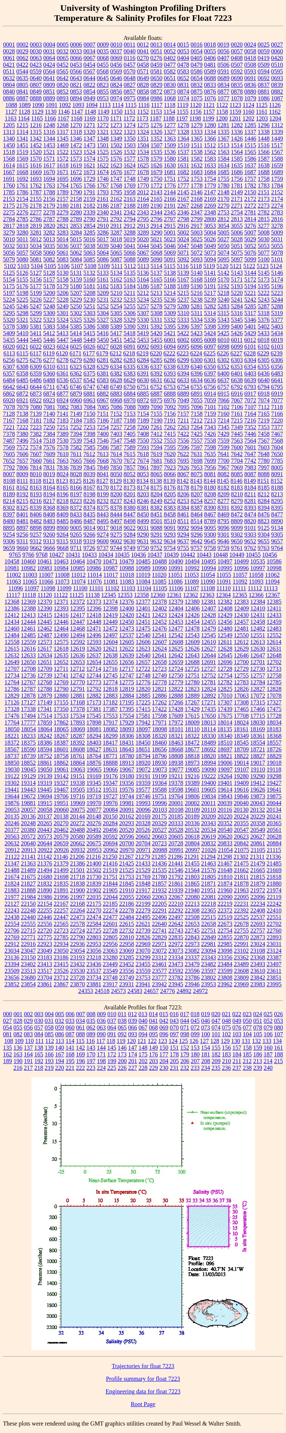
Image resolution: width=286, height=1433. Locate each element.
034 (80, 1021)
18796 (159, 756)
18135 (224, 729)
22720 (44, 930)
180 (195, 1054)
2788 (63, 219)
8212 (264, 494)
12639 (126, 655)
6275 (22, 360)
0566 (76, 71)
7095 (184, 407)
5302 (76, 313)
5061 (63, 252)
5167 (183, 279)
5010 (9, 239)
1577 (130, 158)
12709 (44, 669)
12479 (208, 628)
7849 (103, 467)
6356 (277, 367)
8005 (277, 467)
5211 (129, 293)
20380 (28, 830)
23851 (274, 977)
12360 (157, 595)
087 (70, 1034)
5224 (9, 299)
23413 (44, 964)
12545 (208, 635)
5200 (49, 293)
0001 (9, 44)
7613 (103, 454)
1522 (63, 152)
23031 (274, 944)
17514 (44, 716)
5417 (116, 333)
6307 (9, 367)
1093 (78, 105)
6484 (9, 380)
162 (7, 1054)
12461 (28, 628)
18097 (143, 729)
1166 (50, 118)
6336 (143, 367)
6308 (22, 367)
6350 (210, 367)
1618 (63, 165)
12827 (257, 689)
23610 (257, 971)
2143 (156, 192)
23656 (11, 977)
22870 (241, 937)
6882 (103, 393)
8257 (210, 501)
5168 (197, 279)
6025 (76, 346)
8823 (264, 521)
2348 (210, 212)
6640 (264, 380)
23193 (77, 957)
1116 (144, 105)
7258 (130, 427)
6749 (116, 387)
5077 (264, 252)
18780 (126, 756)
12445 (44, 622)
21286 (175, 857)
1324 (143, 132)
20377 (11, 830)
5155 (22, 279)
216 (17, 1068)
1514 (237, 145)
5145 (264, 273)
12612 (241, 642)
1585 (237, 158)
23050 (61, 951)
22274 (110, 910)
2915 (170, 226)
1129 (37, 112)
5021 (156, 239)
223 (90, 1068)
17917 (110, 722)
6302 (223, 360)
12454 (192, 622)
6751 (143, 387)
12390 (44, 608)
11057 (240, 575)
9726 (89, 548)
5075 (237, 252)
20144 (77, 816)
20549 (257, 830)
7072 (250, 400)
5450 (103, 340)
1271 (89, 125)
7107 (251, 407)
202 (143, 1061)
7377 (277, 427)
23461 (159, 964)
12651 (44, 662)
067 (143, 1027)
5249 (63, 306)
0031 (49, 51)
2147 (210, 192)
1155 (182, 112)
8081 (210, 474)
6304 (250, 360)
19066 (110, 769)
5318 (264, 313)
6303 (237, 360)
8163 (36, 487)
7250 (49, 427)
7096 (197, 407)
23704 (44, 977)
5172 (250, 279)
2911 (116, 226)
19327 (61, 783)
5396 (183, 326)
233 (195, 1068)
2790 (89, 219)
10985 (77, 568)
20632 (11, 843)
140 (59, 1047)
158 (247, 1047)
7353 (264, 427)
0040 (130, 51)
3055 (237, 226)
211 (236, 1061)
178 (174, 1054)
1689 (277, 172)
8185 (264, 487)
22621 (143, 924)
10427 (56, 554)
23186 (61, 957)
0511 (9, 71)
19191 (143, 776)
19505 (77, 789)
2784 (9, 219)
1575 (103, 158)
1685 (223, 172)
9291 (156, 534)
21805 (208, 877)
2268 (197, 205)
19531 (110, 789)
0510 (277, 65)
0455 (103, 65)
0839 (277, 85)
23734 (93, 977)
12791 (77, 689)
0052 (170, 51)
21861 (175, 883)
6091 (130, 346)
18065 (61, 729)
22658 (208, 924)
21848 (143, 883)
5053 (264, 246)
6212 (116, 353)
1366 (210, 138)
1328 (183, 132)
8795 (223, 521)
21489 (28, 870)
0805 (22, 85)
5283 (223, 306)
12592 (77, 642)
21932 (159, 890)
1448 (264, 138)
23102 (241, 951)
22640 (159, 924)
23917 (110, 984)
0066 (76, 58)
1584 (223, 158)
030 (38, 1021)
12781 (208, 682)
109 (19, 1041)
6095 (183, 346)
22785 (61, 937)
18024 (241, 722)
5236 (170, 299)
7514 (36, 440)
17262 (159, 702)
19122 (11, 776)
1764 (63, 185)
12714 (93, 669)
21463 (208, 863)
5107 (77, 266)
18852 (28, 763)
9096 (223, 528)
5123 (262, 266)
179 (184, 1054)
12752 (208, 675)
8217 (49, 501)
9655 (264, 541)
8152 (277, 481)
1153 (156, 112)
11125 (76, 595)
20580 (77, 836)
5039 (103, 246)
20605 (175, 836)
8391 (223, 508)
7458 (264, 434)
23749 (126, 977)
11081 (110, 581)
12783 (241, 682)
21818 (274, 877)
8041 (103, 474)
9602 (116, 541)
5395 (170, 326)
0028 (9, 51)
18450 (143, 742)
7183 (63, 420)
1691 (9, 179)
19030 (12, 769)
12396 (93, 608)
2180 (63, 205)
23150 (28, 957)
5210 (116, 293)
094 (143, 1034)
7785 (277, 461)
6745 (63, 387)
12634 (44, 655)
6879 (76, 393)
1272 (103, 125)
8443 (103, 514)
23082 (192, 951)
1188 (169, 118)
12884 (126, 695)
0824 (116, 85)
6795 (277, 387)
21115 (274, 850)
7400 (103, 434)
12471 (93, 628)
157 (236, 1047)
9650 (237, 541)
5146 (277, 273)
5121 (236, 266)
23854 (28, 984)
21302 (240, 857)
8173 (130, 487)
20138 (61, 816)
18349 (241, 736)
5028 (237, 239)
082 (17, 1034)
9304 (264, 534)
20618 (192, 836)
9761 (237, 548)
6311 (62, 367)
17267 (192, 702)
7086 (117, 407)
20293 (126, 823)
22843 (192, 937)
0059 (264, 51)
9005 (76, 528)
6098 (223, 346)
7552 (156, 440)
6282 (116, 360)
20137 (44, 816)
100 (205, 1034)
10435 (122, 554)
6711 (49, 387)
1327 (170, 132)
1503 (130, 145)
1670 (49, 172)
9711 (76, 548)
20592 (110, 836)
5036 (63, 246)
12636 (77, 655)
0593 (250, 71)
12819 (126, 689)
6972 (143, 400)
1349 (116, 138)
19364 (159, 783)
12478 (192, 628)
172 (111, 1054)
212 (247, 1061)
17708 (241, 716)
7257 (116, 427)
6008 (210, 340)
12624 (159, 648)
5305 (116, 313)
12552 (274, 635)
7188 (130, 420)
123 (162, 1041)
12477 (175, 628)
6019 (277, 340)
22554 (11, 924)
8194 (49, 494)
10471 (110, 561)
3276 (250, 226)
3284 (76, 232)
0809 (49, 85)
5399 (223, 326)
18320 (159, 736)
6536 (63, 380)
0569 (116, 71)
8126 (89, 481)
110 (29, 1041)
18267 (61, 736)
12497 (110, 635)
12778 (159, 682)
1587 (264, 158)
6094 (170, 346)
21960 (224, 890)
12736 (28, 675)
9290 (143, 534)
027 (7, 1021)
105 (257, 1034)
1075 (197, 98)
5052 (250, 246)
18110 (192, 729)
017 (184, 1014)
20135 (11, 816)
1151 (130, 112)
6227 (236, 353)
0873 (170, 91)
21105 (258, 850)
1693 (36, 179)
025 (268, 1014)
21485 (274, 863)
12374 (110, 601)
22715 (28, 930)
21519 (110, 870)
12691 (208, 662)
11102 (112, 588)
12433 (274, 615)
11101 (96, 588)
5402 (264, 326)
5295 (9, 313)
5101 (277, 259)
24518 (102, 991)
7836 (63, 467)
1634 (223, 165)
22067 (175, 897)
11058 (256, 575)
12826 (241, 689)
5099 (250, 259)
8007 (9, 474)
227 (132, 1068)
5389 (116, 326)
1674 (103, 172)
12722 (143, 669)
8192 (22, 494)
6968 (116, 400)
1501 (103, 145)
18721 (257, 749)
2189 (143, 205)
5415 (89, 333)
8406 (36, 514)
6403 (250, 373)
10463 (61, 561)
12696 (224, 662)
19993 (143, 803)
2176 (22, 205)
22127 (11, 904)
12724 (175, 669)
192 (38, 1061)
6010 (223, 340)
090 (101, 1034)
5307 (143, 313)
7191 (170, 420)
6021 (22, 346)
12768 (44, 682)
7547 (116, 440)
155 (216, 1047)
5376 (264, 320)
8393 (250, 508)
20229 (257, 816)
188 (278, 1054)
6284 (143, 360)
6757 (223, 387)
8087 (250, 474)
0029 (22, 51)
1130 (50, 112)
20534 (208, 830)
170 (90, 1054)
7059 (210, 400)
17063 (241, 695)
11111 (239, 588)
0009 (103, 44)
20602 (143, 836)
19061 (61, 769)
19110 (258, 769)
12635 (61, 655)
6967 (103, 400)
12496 (93, 635)
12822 (175, 689)
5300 (49, 313)
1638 (264, 165)
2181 (76, 205)
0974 (116, 98)
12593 (93, 642)
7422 (183, 434)
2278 (49, 212)
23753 (143, 977)
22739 (143, 930)
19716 (77, 796)
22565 (61, 924)
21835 (61, 883)
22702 (274, 924)
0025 (264, 44)
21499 (61, 870)
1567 (277, 152)
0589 (210, 71)
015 (163, 1014)
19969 (77, 803)
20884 (274, 843)
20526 (143, 830)
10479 (126, 561)
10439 (171, 554)
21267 (126, 857)
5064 (103, 252)
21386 (77, 863)
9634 (170, 541)
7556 (183, 440)
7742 (250, 461)
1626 (156, 165)
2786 (36, 219)
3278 (277, 226)
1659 (277, 165)
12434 (11, 622)
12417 (77, 615)
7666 (89, 461)
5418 (130, 333)
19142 (61, 776)
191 (28, 1061)
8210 (237, 494)
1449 (277, 138)
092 (122, 1034)
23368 (257, 957)
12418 (93, 615)
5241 (237, 299)
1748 (130, 179)
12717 (126, 669)
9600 (103, 541)
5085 (89, 259)
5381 (36, 326)
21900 (77, 890)
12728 (224, 669)
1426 (237, 138)
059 (59, 1027)
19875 (274, 796)
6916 (237, 393)
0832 (197, 85)
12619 (77, 648)
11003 (29, 575)
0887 (22, 98)
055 (17, 1027)
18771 (110, 756)
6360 (49, 373)
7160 (223, 414)
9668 (63, 548)
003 (38, 1014)
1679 (156, 172)
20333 (175, 823)
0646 (116, 78)
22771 (28, 937)
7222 (22, 427)
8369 (63, 508)
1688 (264, 172)
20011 (208, 803)
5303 (89, 313)
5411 (35, 333)
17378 (77, 709)
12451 (143, 622)
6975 (156, 400)
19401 (224, 783)
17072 (257, 695)
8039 (89, 474)
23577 (159, 971)
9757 (197, 548)
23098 (224, 951)
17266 (175, 702)
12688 (192, 662)
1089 (25, 105)
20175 (159, 816)
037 (111, 1021)
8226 (89, 501)
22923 (44, 944)
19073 (159, 769)
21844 (110, 883)
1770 (143, 185)
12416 (61, 615)
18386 (44, 742)
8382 (156, 508)
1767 (103, 185)
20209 (208, 816)
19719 (93, 796)
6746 (76, 387)
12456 (224, 622)
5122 (249, 266)
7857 (130, 467)
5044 (143, 246)
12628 (224, 648)
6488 (49, 380)
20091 (127, 810)
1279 (197, 125)
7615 (130, 454)
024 (257, 1014)
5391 (143, 326)
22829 (159, 937)
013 (143, 1014)
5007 (250, 232)
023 (247, 1014)
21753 (126, 877)
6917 (250, 393)
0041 (143, 51)
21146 (61, 857)
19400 (208, 783)
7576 (49, 447)
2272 (250, 205)
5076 (250, 252)
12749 (159, 675)
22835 (175, 937)
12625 (175, 648)
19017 (257, 763)
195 (70, 1061)
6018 (264, 340)
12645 (224, 655)
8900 (63, 528)
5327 (103, 320)
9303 (250, 534)
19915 (44, 803)
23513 (28, 971)
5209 (103, 293)
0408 (237, 58)
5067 (143, 252)
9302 (237, 534)
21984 (28, 897)
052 (268, 1021)
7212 (197, 420)
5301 (63, 313)
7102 (224, 407)
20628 (274, 836)
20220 (224, 816)
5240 (223, 299)
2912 (130, 226)
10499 (241, 561)
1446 (250, 138)
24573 (118, 991)
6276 (36, 360)
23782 (175, 977)
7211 (183, 420)
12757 (257, 675)
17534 (77, 716)
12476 (159, 628)
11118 (29, 595)
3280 (22, 232)
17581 (143, 716)
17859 (44, 722)
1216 (36, 125)
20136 (28, 816)
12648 (274, 655)
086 (59, 1034)
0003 (36, 44)
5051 (237, 246)
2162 (116, 199)
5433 (264, 333)
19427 (274, 783)
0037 (116, 51)
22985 (224, 944)
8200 (116, 494)
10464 (77, 561)
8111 (22, 481)
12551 (257, 635)
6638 (237, 380)
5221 (250, 293)
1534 (143, 152)
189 (7, 1061)
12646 (241, 655)
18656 (159, 749)
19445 (44, 789)
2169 (210, 199)
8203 (143, 494)
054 (7, 1027)
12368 (11, 601)
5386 (89, 326)
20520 (126, 830)
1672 (76, 172)
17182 (110, 702)
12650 (28, 662)
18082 (110, 729)
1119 (182, 105)
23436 (93, 964)
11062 (272, 575)
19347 (110, 783)
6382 (116, 373)
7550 (143, 440)
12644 (208, 655)
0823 (103, 85)
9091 (170, 528)
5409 (9, 333)
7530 (63, 440)
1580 (170, 158)
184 (236, 1054)
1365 (197, 138)
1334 (210, 132)
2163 (130, 199)
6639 (250, 380)
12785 (274, 682)
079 (268, 1027)
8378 (116, 508)
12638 (110, 655)
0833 (210, 85)
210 (226, 1061)
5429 (250, 333)
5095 (223, 259)
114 (70, 1041)
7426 (210, 434)
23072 (159, 951)
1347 (89, 138)
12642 (175, 655)
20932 (77, 850)
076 (236, 1027)
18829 (274, 756)
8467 (210, 514)
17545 (93, 716)
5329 (130, 320)
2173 (264, 199)
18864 (77, 763)
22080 (192, 897)
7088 (130, 407)
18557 (274, 742)
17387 (110, 709)
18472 (192, 742)
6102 (264, 346)
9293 (170, 534)
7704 (237, 461)
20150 (110, 816)
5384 (63, 326)
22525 (241, 917)
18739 (28, 756)
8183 (237, 487)
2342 (130, 212)
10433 (89, 554)
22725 (93, 930)
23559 (143, 971)
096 (163, 1034)
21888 (28, 890)
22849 (208, 937)
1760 (9, 185)
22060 (143, 897)
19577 (143, 789)
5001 (170, 232)
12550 (241, 635)
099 (195, 1034)
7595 (170, 447)
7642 (237, 454)
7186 (103, 420)
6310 (49, 367)
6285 (156, 360)
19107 (241, 769)
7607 (36, 454)
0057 (237, 51)
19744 (126, 796)
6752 (156, 387)
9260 (49, 534)
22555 (28, 924)
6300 (197, 360)
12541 (159, 635)
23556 (126, 971)
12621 (110, 648)
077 (247, 1027)
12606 (143, 642)
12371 (61, 601)
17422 (159, 709)
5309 (170, 313)
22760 (274, 930)
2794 (130, 219)
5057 (22, 252)
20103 (159, 810)
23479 (192, 964)
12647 (257, 655)
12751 (192, 675)
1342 (36, 138)
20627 (257, 836)
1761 (22, 185)
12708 (28, 669)
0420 (277, 58)
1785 (9, 192)
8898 (36, 528)
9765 (15, 554)
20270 (61, 823)
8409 (63, 514)
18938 (175, 763)
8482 (36, 521)
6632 (170, 380)
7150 (89, 414)
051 (257, 1021)
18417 (110, 742)
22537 (257, 917)
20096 (143, 810)
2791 (103, 219)
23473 (175, 964)
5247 (36, 306)
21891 (61, 890)
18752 (44, 756)
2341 (116, 212)
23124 (274, 951)
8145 (223, 481)
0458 (143, 65)
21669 (274, 870)
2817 (9, 226)
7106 (237, 407)
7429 (223, 434)
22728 (110, 930)
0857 (130, 91)
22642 (175, 924)
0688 (210, 78)
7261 (156, 427)
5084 (76, 259)
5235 (156, 299)
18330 (208, 736)
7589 (130, 447)
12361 (174, 595)
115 (80, 1041)
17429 (192, 709)
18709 (241, 749)
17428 (175, 709)
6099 (237, 346)
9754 (170, 548)
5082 (49, 259)
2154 (22, 199)
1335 (223, 132)
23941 (143, 984)
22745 (192, 930)
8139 (169, 481)
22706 (11, 930)
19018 (274, 763)
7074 (264, 400)
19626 (257, 789)
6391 (143, 373)
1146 (64, 112)
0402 (170, 58)
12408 (224, 608)
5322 (36, 320)
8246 (143, 501)
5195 (264, 286)
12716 (110, 669)
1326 (156, 132)
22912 (11, 944)
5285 (250, 306)
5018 (116, 239)
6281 (103, 360)
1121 (208, 105)
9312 (36, 541)
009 (101, 1014)
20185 (175, 816)
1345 (63, 138)
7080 (36, 407)
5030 (264, 239)
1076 (210, 98)
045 (195, 1021)
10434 (105, 554)
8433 (76, 514)
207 (195, 1061)
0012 (143, 44)
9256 (22, 534)
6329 (103, 367)
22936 (77, 944)
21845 (126, 883)
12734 (11, 675)
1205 (9, 125)
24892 (184, 991)
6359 (36, 373)
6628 (116, 380)
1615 (22, 165)
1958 (130, 192)
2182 (89, 205)
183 (226, 1054)
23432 (77, 964)
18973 (192, 763)
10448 (220, 554)
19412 (257, 783)
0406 (210, 58)
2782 (264, 212)
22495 (143, 917)
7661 (49, 461)
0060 (277, 51)
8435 (89, 514)
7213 (210, 420)
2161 (103, 199)
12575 (61, 642)
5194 (250, 286)
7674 (143, 461)
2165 (156, 199)
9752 (156, 548)
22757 (257, 930)
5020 (143, 239)
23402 (28, 964)
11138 (92, 595)
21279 (142, 857)
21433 (143, 863)
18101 (176, 729)
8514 (197, 521)
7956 (210, 467)
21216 (93, 857)
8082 (223, 474)
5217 (210, 293)
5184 (130, 286)
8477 (277, 514)
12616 (28, 648)
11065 (29, 581)
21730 (93, 877)
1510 (183, 145)
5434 (277, 333)
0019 (223, 44)
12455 (208, 622)
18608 (77, 749)
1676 (116, 172)
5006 (237, 232)
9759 (223, 548)
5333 (183, 320)
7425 (197, 434)
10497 (224, 561)
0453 (76, 65)
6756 (210, 387)
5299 (36, 313)
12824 (208, 689)
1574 (89, 158)
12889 (192, 695)
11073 (62, 581)
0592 (237, 71)
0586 (197, 71)
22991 (241, 944)
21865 (192, 883)
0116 (129, 58)
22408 (257, 910)
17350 (61, 709)
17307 (224, 702)
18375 (28, 742)
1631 (183, 165)
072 (195, 1027)
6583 (103, 380)
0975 (130, 98)
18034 (274, 722)
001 (17, 1014)
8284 (264, 501)
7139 (36, 414)
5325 (76, 320)
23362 (241, 957)
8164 (49, 487)
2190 (156, 205)
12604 (110, 642)
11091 (223, 581)
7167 (9, 420)
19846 (241, 796)
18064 (45, 729)
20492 (93, 830)
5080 (22, 259)
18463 (175, 742)
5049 (210, 246)
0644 (89, 78)
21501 (77, 870)
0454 (89, 65)
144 (101, 1047)
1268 (63, 125)
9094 (197, 528)
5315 (223, 313)
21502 (93, 870)
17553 (110, 716)
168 (70, 1054)
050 (247, 1021)
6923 (49, 400)
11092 (240, 581)
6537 (76, 380)
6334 (116, 367)
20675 (93, 843)
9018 (116, 528)
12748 (143, 675)
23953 (208, 984)
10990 (159, 568)
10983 (44, 568)
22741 (159, 930)
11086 (175, 581)
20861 (257, 843)
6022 (36, 346)
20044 (274, 803)
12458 (257, 622)
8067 (183, 474)
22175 (93, 904)
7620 (170, 454)
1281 (223, 125)
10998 (274, 568)
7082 (63, 407)
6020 (9, 346)
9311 (22, 541)
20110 (208, 810)
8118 (35, 481)
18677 (192, 749)
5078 (277, 252)
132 (256, 1041)
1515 (250, 145)
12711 (61, 669)
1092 (65, 105)
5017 (103, 239)
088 (80, 1034)
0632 (9, 78)
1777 (183, 185)
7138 (22, 414)
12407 (208, 608)
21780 (159, 877)
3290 (156, 232)
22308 (192, 910)
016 (174, 1014)
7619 (156, 454)
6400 (223, 373)
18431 (126, 742)
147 (132, 1047)
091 (111, 1034)
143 (90, 1047)
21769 (143, 877)
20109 (192, 810)
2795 (143, 219)
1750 (156, 179)
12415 (44, 615)
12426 (192, 615)
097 (174, 1034)
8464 (197, 514)
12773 (93, 682)
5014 (63, 239)
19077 (176, 769)
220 (59, 1068)
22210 (175, 904)
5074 (223, 252)
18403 (93, 742)
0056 (223, 51)
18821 (224, 756)
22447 (61, 917)
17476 (11, 716)
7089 (143, 407)
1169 (89, 118)
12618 (61, 648)
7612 (89, 454)
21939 (175, 890)
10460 (28, 561)
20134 (273, 810)
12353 (125, 595)
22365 (208, 910)
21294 (208, 857)
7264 (197, 427)
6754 (183, 387)
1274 (130, 125)
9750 (143, 548)
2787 (49, 219)
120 (131, 1041)
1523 (76, 152)
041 (153, 1021)
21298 (224, 857)
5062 (76, 252)
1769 (130, 185)
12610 (208, 642)
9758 (210, 548)
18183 (273, 729)
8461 (183, 514)
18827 (257, 756)
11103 (128, 588)
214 (268, 1061)
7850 (116, 467)
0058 (250, 51)
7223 (36, 427)
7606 (22, 454)
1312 (277, 125)
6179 (102, 353)
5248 (49, 306)
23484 (224, 964)
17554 (126, 716)
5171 (237, 279)
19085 (192, 769)
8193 (36, 494)
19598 (175, 789)
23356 (224, 957)
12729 (241, 669)
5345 (237, 320)
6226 (223, 353)
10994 (208, 568)
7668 (103, 461)
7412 (156, 434)
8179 (197, 487)
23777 (159, 977)
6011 (236, 340)
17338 (28, 709)
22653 (192, 924)
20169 (143, 816)
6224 (196, 353)
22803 (93, 937)
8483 (49, 521)
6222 (169, 353)
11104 (144, 588)
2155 (36, 199)
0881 (264, 91)
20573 (44, 836)
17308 (241, 702)
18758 (61, 756)
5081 (36, 259)
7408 (143, 434)
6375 (89, 373)
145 (111, 1047)
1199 (208, 118)
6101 (250, 346)
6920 (9, 400)
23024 (257, 944)
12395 (77, 608)
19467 (61, 789)
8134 (143, 481)
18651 (143, 749)
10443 (204, 554)
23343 (208, 957)
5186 (143, 286)
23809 (241, 977)
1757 (250, 179)
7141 (63, 414)
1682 (183, 172)
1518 (9, 152)
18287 (77, 736)
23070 (143, 951)
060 (70, 1027)
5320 (9, 320)
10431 (73, 554)
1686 (237, 172)
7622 (183, 454)
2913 (143, 226)
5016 (89, 239)
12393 (61, 608)
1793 (103, 192)
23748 (110, 977)
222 (80, 1068)
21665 (257, 870)
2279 (63, 212)
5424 (210, 333)
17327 (274, 702)
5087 (116, 259)
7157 (183, 414)
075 (226, 1027)
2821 (63, 226)
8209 (223, 494)
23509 (11, 971)
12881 (77, 695)
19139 (44, 776)
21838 (77, 883)
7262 (170, 427)
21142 (44, 857)
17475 (274, 709)
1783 (264, 185)
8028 (76, 474)
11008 (62, 575)
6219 (143, 353)
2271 (237, 205)
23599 (224, 971)
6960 (76, 400)
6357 (9, 373)
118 (111, 1041)
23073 (175, 951)
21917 (143, 890)
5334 (197, 320)
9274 (103, 534)
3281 (36, 232)
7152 (116, 414)
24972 (200, 991)
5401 (250, 326)
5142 (223, 273)
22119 (274, 897)
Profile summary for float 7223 (143, 1379)
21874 (224, 883)
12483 (274, 628)
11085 (159, 581)
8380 (130, 508)
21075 (241, 850)
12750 (175, 675)
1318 (76, 132)
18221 (11, 736)
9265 (76, 534)
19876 (11, 803)
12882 (93, 695)
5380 (22, 326)
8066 (170, 474)
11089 (191, 581)
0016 (197, 44)
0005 (63, 44)
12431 (257, 615)
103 (236, 1034)
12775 (126, 682)
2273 (264, 205)
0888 (36, 98)
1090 (38, 105)
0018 (210, 44)
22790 (77, 937)
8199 (103, 494)
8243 (130, 501)
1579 (156, 158)
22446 (44, 917)
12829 (11, 695)
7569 (9, 447)
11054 (207, 575)
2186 (103, 205)
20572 (28, 836)
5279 (170, 306)
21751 (110, 877)
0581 (156, 71)
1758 (264, 179)
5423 (197, 333)
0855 (103, 91)
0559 (36, 71)
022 (236, 1014)
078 (257, 1027)
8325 (22, 508)
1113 (105, 105)
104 (247, 1034)
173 (122, 1054)
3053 (210, 226)
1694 (49, 179)
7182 (49, 420)
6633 (183, 380)
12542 (175, 635)
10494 (192, 561)
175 (143, 1054)
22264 (77, 910)
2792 (116, 219)
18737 (11, 756)
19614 (224, 789)
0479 (197, 65)
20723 (159, 843)
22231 (241, 904)
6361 (63, 373)
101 (216, 1034)
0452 (63, 65)
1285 (250, 125)
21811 (241, 877)
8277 (223, 501)
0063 (36, 58)
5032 (9, 246)
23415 (61, 964)
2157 (63, 199)
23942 (159, 984)
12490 (61, 635)
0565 (63, 71)
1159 (235, 112)
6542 (89, 380)
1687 (250, 172)
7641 (223, 454)
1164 (23, 118)
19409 (241, 783)
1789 (63, 192)
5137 (156, 273)
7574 (36, 447)
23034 (11, 951)
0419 (264, 58)
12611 (224, 642)
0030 (36, 51)
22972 (175, 944)
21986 (44, 897)
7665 (76, 461)
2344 (156, 212)
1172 (129, 118)
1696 (76, 179)
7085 (103, 407)
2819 (36, 226)
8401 (22, 514)
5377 (277, 320)
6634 (197, 380)
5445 (36, 340)
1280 (210, 125)
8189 (9, 494)
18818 (192, 756)
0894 (76, 98)
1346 (76, 138)
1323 (130, 132)
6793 (250, 387)
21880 (274, 883)
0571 (143, 71)
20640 (28, 843)
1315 (36, 132)
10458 (11, 561)
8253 (183, 501)
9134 (277, 528)
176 (153, 1054)
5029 (250, 239)
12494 (77, 635)
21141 (28, 857)
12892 (208, 695)
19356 (126, 783)
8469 (223, 514)
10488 (159, 561)
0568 (103, 71)
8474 (250, 514)
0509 (264, 65)
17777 (28, 722)
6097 (210, 346)
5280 (183, 306)
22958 (126, 944)
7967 (223, 467)
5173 (264, 279)
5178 (49, 286)
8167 (89, 487)
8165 (63, 487)
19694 (44, 796)
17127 (28, 702)
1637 (250, 165)
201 (132, 1061)
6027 (103, 346)
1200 (222, 118)
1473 (89, 145)
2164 (143, 199)
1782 (250, 185)
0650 (156, 78)
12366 (256, 595)
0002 (22, 44)
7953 (197, 467)
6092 (143, 346)
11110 (223, 588)
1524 (89, 152)
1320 (89, 132)
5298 (22, 313)
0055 (210, 51)
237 (236, 1068)
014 (153, 1014)
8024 (63, 474)
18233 (28, 736)
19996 (159, 803)
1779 (210, 185)
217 (28, 1068)
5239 (210, 299)
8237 (116, 501)
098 (184, 1034)
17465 (241, 709)
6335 (130, 367)
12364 (223, 595)
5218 (223, 293)
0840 (9, 91)
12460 (11, 628)
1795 (116, 192)
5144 (250, 273)
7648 (264, 454)
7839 (76, 467)
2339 (89, 212)
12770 (77, 682)
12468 (77, 628)
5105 (50, 266)
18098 (159, 729)
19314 (28, 783)
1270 (76, 125)
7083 (76, 407)
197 (90, 1061)
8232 (103, 501)
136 (17, 1047)
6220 (156, 353)
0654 (197, 78)
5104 (37, 266)
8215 (22, 501)
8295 (277, 501)
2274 (277, 205)
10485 (143, 561)
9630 (130, 541)
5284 (237, 306)
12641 (159, 655)
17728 (274, 716)
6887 (156, 393)
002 (28, 1014)
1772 (156, 185)
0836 (250, 85)
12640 (143, 655)
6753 (170, 387)
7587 (116, 447)
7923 (170, 467)
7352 (250, 427)
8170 (103, 487)
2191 (170, 205)
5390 (130, 326)
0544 (22, 71)
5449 (89, 340)
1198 (195, 118)
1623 (116, 165)
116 (90, 1041)
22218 (208, 904)
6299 (183, 360)
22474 (93, 917)
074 (216, 1027)
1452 (36, 145)
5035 (49, 246)
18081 (94, 729)
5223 (277, 293)
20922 (45, 850)
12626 (192, 648)
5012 (36, 239)
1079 (250, 98)
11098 (48, 588)
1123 (235, 105)
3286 (103, 232)
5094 (210, 259)
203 (153, 1061)
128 (214, 1041)
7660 (36, 461)
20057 (28, 810)
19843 (224, 796)
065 (122, 1027)
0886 (9, 98)
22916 (28, 944)
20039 (224, 803)
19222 (208, 776)
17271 (208, 702)
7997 (264, 467)
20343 (208, 823)
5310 (183, 313)
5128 (49, 273)
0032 (63, 51)
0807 (36, 85)
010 (111, 1014)
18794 (143, 756)
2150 (250, 192)
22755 (241, 930)
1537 (183, 152)
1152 (143, 112)
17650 (208, 716)
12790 (61, 689)
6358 (22, 373)
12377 (143, 601)
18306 (126, 736)
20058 (45, 810)
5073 (210, 252)
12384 (257, 601)
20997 (192, 850)
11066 (46, 581)
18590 (28, 749)
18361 (257, 736)
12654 (93, 662)
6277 (49, 360)
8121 (49, 481)
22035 (93, 897)
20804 (192, 843)
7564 (250, 440)
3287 (116, 232)
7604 (277, 447)
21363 (28, 863)
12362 (190, 595)
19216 (192, 776)
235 (216, 1068)
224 (101, 1068)
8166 (76, 487)
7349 (237, 427)
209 (216, 1061)
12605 (126, 642)
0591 (223, 71)
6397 (210, 373)
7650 (277, 454)
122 (152, 1041)
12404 (175, 608)
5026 (210, 239)
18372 (11, 742)
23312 (159, 957)
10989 (143, 568)
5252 (103, 306)
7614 (116, 454)
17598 (159, 716)
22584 (93, 924)
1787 (36, 192)
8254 (197, 501)
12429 (224, 615)
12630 (257, 648)
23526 (61, 971)
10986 (93, 568)
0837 (264, 85)
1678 (143, 172)
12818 (110, 689)
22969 (143, 944)
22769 (11, 937)
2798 (183, 219)
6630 (143, 380)
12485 (28, 635)
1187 (155, 118)
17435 (208, 709)
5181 (89, 286)
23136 (11, 957)
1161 (261, 112)
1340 (9, 138)
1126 (274, 105)
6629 (130, 380)
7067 (237, 400)
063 (101, 1027)
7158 (197, 414)
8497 (116, 521)
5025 (197, 239)
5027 (223, 239)
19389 (192, 783)
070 (174, 1027)
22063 (159, 897)
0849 (36, 91)
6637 (223, 380)
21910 (126, 890)
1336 (237, 132)
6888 (170, 393)
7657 (22, 461)
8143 (196, 481)
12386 (11, 608)
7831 (49, 467)
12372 (77, 601)
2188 (130, 205)
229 (153, 1068)
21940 (192, 890)
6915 (223, 393)
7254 (103, 427)
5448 (76, 340)
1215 (22, 125)
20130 (240, 810)
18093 (127, 729)
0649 (143, 78)
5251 (89, 306)
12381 (208, 601)
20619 (208, 836)
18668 (175, 749)
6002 (183, 340)
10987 (110, 568)
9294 (183, 534)
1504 (143, 145)
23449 (110, 964)
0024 (250, 44)
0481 (210, 65)
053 (278, 1021)
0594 (264, 71)
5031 (277, 239)
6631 (156, 380)
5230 (89, 299)
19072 (143, 769)
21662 (241, 870)
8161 (9, 487)
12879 (44, 695)
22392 (241, 910)
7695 (183, 461)
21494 (44, 870)
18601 (61, 749)
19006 (224, 763)
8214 (9, 501)
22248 (28, 910)
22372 (224, 910)
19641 (274, 789)
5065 (116, 252)
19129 (28, 776)
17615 (192, 716)
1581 (183, 158)
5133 (103, 273)
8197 (76, 494)
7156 (170, 414)
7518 (49, 440)
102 (226, 1034)
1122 (222, 105)
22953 (93, 944)
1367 (223, 138)
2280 (76, 212)
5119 (209, 266)
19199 (159, 776)
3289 (143, 232)
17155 (61, 702)
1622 (103, 165)
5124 (276, 266)
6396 (197, 373)
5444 (22, 340)
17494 (28, 716)
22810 (126, 937)
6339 (183, 367)
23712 (61, 977)
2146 (197, 192)
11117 (13, 595)
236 (226, 1068)
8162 (22, 487)
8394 (264, 508)
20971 (143, 850)
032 (59, 1021)
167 (59, 1054)
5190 (197, 286)
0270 (143, 58)
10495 (208, 561)
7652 (9, 461)
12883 (110, 695)
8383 (170, 508)
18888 (110, 763)
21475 (241, 863)
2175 (9, 205)
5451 (116, 340)
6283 (130, 360)
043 (174, 1021)
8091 (277, 474)
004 (49, 1014)
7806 (22, 467)
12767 (28, 682)
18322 (192, 736)
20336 (192, 823)
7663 (63, 461)
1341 (22, 138)
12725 (192, 669)
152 (184, 1047)
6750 (130, 387)
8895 (9, 528)
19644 (11, 796)
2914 (156, 226)
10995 (224, 568)
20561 (274, 830)
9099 (237, 528)
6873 (36, 393)
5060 (49, 252)
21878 (241, 883)
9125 (264, 528)
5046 (170, 246)
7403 (116, 434)
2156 (49, 199)
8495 (103, 521)
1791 (89, 192)
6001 (170, 340)
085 (49, 1034)
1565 (250, 152)
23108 (257, 951)
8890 (277, 521)
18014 (224, 722)
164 (28, 1054)
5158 (63, 279)
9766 (28, 554)
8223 (76, 501)
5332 (170, 320)
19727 (110, 796)
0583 (183, 71)
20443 (44, 830)
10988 (126, 568)
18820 (208, 756)
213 (257, 1061)
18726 (274, 749)
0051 (156, 51)
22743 (175, 930)
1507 (156, 145)
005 (59, 1014)
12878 (28, 695)
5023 (170, 239)
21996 (61, 897)
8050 (116, 474)
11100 (80, 588)
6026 (89, 346)
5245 (9, 306)
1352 (156, 138)
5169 (210, 279)
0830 (170, 85)
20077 (94, 810)
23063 (110, 951)
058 (49, 1027)
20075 (77, 810)
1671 (63, 172)
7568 (277, 440)
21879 (257, 883)
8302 (9, 508)
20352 (224, 823)
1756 (237, 179)
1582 (197, 158)
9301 (223, 534)
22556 (44, 924)
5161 (103, 279)
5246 (22, 306)
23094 (208, 951)
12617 (44, 648)
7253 (89, 427)
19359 (143, 783)
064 (111, 1027)
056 (28, 1027)
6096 (197, 346)
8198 (89, 494)
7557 (197, 440)
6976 (170, 400)
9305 (277, 534)
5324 (63, 320)
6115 (22, 353)
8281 (250, 501)
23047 (28, 951)
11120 (45, 595)
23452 (126, 964)
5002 (183, 232)
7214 (223, 420)
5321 (22, 320)
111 (39, 1041)
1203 (262, 118)
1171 (116, 118)
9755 (183, 548)
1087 (277, 98)
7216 (250, 420)
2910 (103, 226)
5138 (170, 273)
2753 (223, 212)
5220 (237, 293)
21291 (191, 857)
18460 (159, 742)
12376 (126, 601)
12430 (241, 615)
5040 (116, 246)
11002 (13, 575)
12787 (28, 689)
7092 (170, 407)
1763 (49, 185)
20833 (224, 843)
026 (278, 1014)
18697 (224, 749)
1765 (76, 185)
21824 (11, 883)
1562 (210, 152)
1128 (24, 112)
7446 (250, 434)
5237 (183, 299)
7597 (197, 447)
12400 (126, 608)
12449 (110, 622)
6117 (35, 353)
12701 (257, 662)
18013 (208, 722)
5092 (183, 259)
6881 (89, 393)
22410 (274, 910)
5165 (156, 279)
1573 (76, 158)
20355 (241, 823)
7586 (103, 447)
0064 (49, 58)
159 (257, 1047)
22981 (208, 944)
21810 (224, 877)
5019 (130, 239)
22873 (257, 937)
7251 (63, 427)
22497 (175, 917)
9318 (76, 541)
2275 (9, 212)
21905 (110, 890)
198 (101, 1061)
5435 (9, 340)
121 (141, 1041)
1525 (103, 152)
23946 (192, 984)
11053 (191, 575)
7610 (63, 454)
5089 (143, 259)
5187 (156, 286)
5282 (210, 306)
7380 (22, 434)
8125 (76, 481)
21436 (159, 863)
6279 (76, 360)
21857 (159, 883)
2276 (22, 212)
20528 (175, 830)
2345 (170, 212)
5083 (63, 259)
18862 (61, 763)
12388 (28, 608)
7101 (210, 407)
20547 (241, 830)
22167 (61, 904)
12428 (208, 615)
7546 (103, 440)
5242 (250, 299)
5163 (130, 279)
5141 (210, 273)
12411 (274, 608)
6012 (250, 340)
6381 (103, 373)
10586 (274, 561)
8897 (22, 528)
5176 (22, 286)
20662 (77, 843)
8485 (63, 521)
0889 (49, 98)
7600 (237, 447)
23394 (11, 964)
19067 (127, 769)
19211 (175, 776)
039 (132, 1021)
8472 (237, 514)
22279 (143, 910)
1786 (22, 192)
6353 (237, 367)
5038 (89, 246)
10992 (192, 568)
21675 (28, 877)
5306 (130, 313)
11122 (60, 595)
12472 (110, 628)
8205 (170, 494)
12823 (192, 689)
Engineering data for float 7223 (143, 1391)
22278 (126, 910)
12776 (143, 682)
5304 (103, 313)
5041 (130, 246)
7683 (170, 461)
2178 (36, 205)
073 (205, 1027)
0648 (130, 78)
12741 (61, 675)
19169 (93, 776)
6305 (264, 360)
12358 (141, 595)
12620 (93, 648)
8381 (143, 508)
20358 (257, 823)
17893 (77, 722)
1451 (22, 145)
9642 (197, 541)
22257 (61, 910)
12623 (143, 648)
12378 (159, 601)
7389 (63, 434)
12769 (61, 682)
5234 (143, 299)
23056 (93, 951)
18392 (77, 742)
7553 (170, 440)
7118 (277, 407)
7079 (23, 407)
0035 (103, 51)
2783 (277, 212)
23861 (44, 984)
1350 (130, 138)
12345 (108, 595)
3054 (223, 226)
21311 (257, 857)
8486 (76, 521)
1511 (196, 145)
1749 (143, 179)
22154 (44, 904)
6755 (197, 387)
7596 (183, 447)
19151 (77, 776)
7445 (237, 434)
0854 (89, 91)
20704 (143, 843)
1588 (277, 158)
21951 (208, 890)
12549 (224, 635)
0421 (9, 65)
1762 (36, 185)
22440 (28, 917)
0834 (223, 85)
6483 (277, 373)
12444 (28, 622)
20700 (126, 843)
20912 (12, 850)
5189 (183, 286)
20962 (110, 850)
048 (226, 1021)
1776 (170, 185)
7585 (89, 447)
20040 (241, 803)
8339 (36, 508)
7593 (143, 447)
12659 (175, 662)
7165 (264, 414)
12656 (126, 662)
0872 (156, 91)
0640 (36, 78)
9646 (223, 541)
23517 (44, 971)
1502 (116, 145)
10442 (187, 554)
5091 (170, 259)
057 (38, 1027)
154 (205, 1047)
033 (70, 1021)
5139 (183, 273)
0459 (156, 65)
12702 (274, 662)
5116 (182, 266)
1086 (264, 98)
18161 (240, 729)
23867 (61, 984)
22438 (11, 917)
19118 (274, 769)
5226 (36, 299)
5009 (277, 232)
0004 (49, 44)
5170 (223, 279)
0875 (197, 91)
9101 (250, 528)
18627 (93, 749)
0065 (63, 58)
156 (226, 1047)
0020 (237, 44)
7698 (197, 461)
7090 (157, 407)
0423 (36, 65)
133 (267, 1041)
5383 (49, 326)
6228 (250, 353)
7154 (143, 414)
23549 (110, 971)
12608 (175, 642)
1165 (37, 118)
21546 (175, 870)
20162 (126, 816)
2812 (223, 219)
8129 (116, 481)
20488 (77, 830)
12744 (93, 675)
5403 (277, 326)
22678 (241, 924)
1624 (130, 165)
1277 (170, 125)
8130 (129, 481)
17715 (257, 716)
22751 (208, 930)
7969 (237, 467)
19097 (225, 769)
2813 (237, 219)
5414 (76, 333)
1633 (210, 165)
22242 (274, 904)
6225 (210, 353)
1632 (197, 165)
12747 (126, 675)
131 (246, 1041)
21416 (110, 863)
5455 (156, 340)
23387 (274, 957)
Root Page (143, 1404)
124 (173, 1041)
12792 (93, 689)
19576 (126, 789)
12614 (274, 642)
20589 (93, 836)
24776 (167, 991)
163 (17, 1054)
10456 (269, 554)
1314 (22, 132)
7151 (103, 414)
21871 (208, 883)
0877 (223, 91)
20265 (44, 823)
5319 (277, 313)
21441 (175, 863)
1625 (143, 165)
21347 (11, 863)
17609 (175, 716)
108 (8, 1041)
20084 (110, 810)
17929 (126, 722)
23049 (44, 951)
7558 (210, 440)
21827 (28, 883)
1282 (237, 125)
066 (132, 1027)
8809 (237, 521)
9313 (49, 541)
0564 (49, 71)
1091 (51, 105)
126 (194, 1041)
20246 (11, 823)
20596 (126, 836)
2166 (170, 199)
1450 (9, 145)
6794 (264, 387)
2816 (277, 219)
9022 (130, 528)
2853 (76, 226)
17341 (44, 709)
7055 (197, 400)
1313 (9, 132)
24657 (151, 991)
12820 (143, 689)
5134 (116, 273)
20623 (241, 836)
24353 (85, 991)
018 (195, 1014)
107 (278, 1034)
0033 (76, 51)
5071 (183, 252)
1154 (169, 112)
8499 (143, 521)
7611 (76, 454)
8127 (102, 481)
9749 (130, 548)
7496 (22, 440)
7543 (89, 440)
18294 (93, 736)
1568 (9, 158)
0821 (76, 85)
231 (174, 1068)
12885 (143, 695)
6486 (36, 380)
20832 (208, 843)
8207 (197, 494)
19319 (44, 783)
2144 (170, 192)
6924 (63, 400)
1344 (49, 138)
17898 (93, 722)
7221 (9, 427)
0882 (277, 91)
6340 (197, 367)
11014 (94, 575)
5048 (197, 246)
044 (184, 1021)
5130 (63, 273)
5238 (197, 299)
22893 (274, 937)
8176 (170, 487)
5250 (76, 306)
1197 (182, 118)
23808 (224, 977)
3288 (130, 232)
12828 (274, 689)
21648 (224, 870)
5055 (277, 246)
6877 (63, 393)
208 (205, 1061)
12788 (44, 689)
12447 (77, 622)
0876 (210, 91)
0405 (197, 58)
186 (257, 1054)
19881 (28, 803)
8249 (156, 501)
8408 (49, 514)
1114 (118, 105)
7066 (223, 400)
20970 (127, 850)
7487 (9, 440)
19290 (257, 776)
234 (205, 1068)
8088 (264, 474)
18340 (224, 736)
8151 (263, 481)
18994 (208, 763)
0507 (237, 65)
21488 (11, 870)
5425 (223, 333)
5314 (210, 313)
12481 (241, 628)
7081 (49, 407)
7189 (143, 420)
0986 (156, 98)
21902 (93, 890)
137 (28, 1047)
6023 (49, 346)
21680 (44, 877)
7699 (210, 461)
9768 (42, 554)
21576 (208, 870)
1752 (183, 179)
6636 (210, 380)
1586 (250, 158)
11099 (64, 588)
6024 (63, 346)
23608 (241, 971)
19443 (28, 789)
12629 (241, 648)
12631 (274, 648)
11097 (32, 588)
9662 (36, 548)
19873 (257, 796)
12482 (257, 628)
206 (184, 1061)
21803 (192, 877)
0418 (250, 58)
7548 (130, 440)
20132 (257, 810)
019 (205, 1014)
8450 (143, 514)
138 (38, 1047)
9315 (63, 541)
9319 (89, 541)
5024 (183, 239)
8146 (236, 481)
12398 (110, 608)
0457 (130, 65)
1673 (89, 172)
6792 (237, 387)
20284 (110, 823)
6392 (156, 373)
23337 (192, 957)
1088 (11, 105)
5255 (130, 306)
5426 (237, 333)
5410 (22, 333)
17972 (175, 722)
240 (268, 1068)
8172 (116, 487)
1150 (116, 112)
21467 (224, 863)
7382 (36, 434)
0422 (22, 65)
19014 (241, 763)
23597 (208, 971)
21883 (11, 890)
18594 (44, 749)
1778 (197, 185)
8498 (130, 521)
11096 (15, 588)
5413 (63, 333)
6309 (36, 367)
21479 (257, 863)
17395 (126, 709)
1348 (103, 138)
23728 (77, 977)
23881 (93, 984)
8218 (63, 501)
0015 (183, 44)
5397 (197, 326)
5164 (143, 279)
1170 (103, 118)
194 (59, 1061)
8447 (130, 514)
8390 (210, 508)
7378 (9, 434)
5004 (210, 232)
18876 (93, 763)
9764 (277, 548)
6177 (89, 353)
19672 (28, 796)
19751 (159, 796)
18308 (143, 736)
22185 (110, 904)
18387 (61, 742)
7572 (22, 447)
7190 (156, 420)
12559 (28, 642)
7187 (116, 420)
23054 (77, 951)
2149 (237, 192)
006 (70, 1014)
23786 (192, 977)
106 (268, 1034)
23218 (93, 957)
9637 (183, 541)
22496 (159, 917)
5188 (170, 286)
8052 (130, 474)
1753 (197, 179)
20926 (61, 850)
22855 (224, 937)
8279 (237, 501)
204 (163, 1061)
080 (278, 1027)
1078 (237, 98)
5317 (250, 313)
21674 (11, 877)
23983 (257, 984)
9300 (210, 534)
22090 (224, 897)
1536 (170, 152)
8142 (183, 481)
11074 (78, 581)
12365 (239, 595)
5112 (130, 266)
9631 (143, 541)
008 (90, 1014)
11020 (159, 575)
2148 (223, 192)
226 (122, 1068)
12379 (175, 601)
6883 (116, 393)
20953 (94, 850)
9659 (9, 548)
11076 (94, 581)
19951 (61, 803)
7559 (223, 440)
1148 (90, 112)
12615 (11, 648)
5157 (49, 279)
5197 (9, 293)
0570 (130, 71)
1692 (22, 179)
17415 (143, 709)
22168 (77, 904)
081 (7, 1034)
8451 (156, 514)
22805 (110, 937)
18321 (175, 736)
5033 (22, 246)
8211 (250, 494)
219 (49, 1068)
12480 (224, 628)
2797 (170, 219)
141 (70, 1047)
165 (38, 1054)
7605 (9, 454)
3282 (49, 232)
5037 (76, 246)
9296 (197, 534)
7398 (89, 434)
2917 (197, 226)
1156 (195, 112)
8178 (183, 487)
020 (216, 1014)
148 (143, 1047)
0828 (143, 85)
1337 (250, 132)
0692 (264, 78)
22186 (126, 904)
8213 (277, 494)
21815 (257, 877)
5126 (22, 273)
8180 (210, 487)
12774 (110, 682)
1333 (197, 132)
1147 (77, 112)
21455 (192, 863)
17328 (11, 709)
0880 (250, 91)
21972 (257, 890)
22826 (143, 937)
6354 (250, 367)
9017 (103, 528)
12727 (208, 669)
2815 (264, 219)
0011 (129, 44)
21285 (159, 857)
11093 (256, 581)
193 (49, 1061)
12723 (159, 669)
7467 (277, 434)
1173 (142, 118)
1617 (49, 165)
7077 (277, 400)
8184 (250, 487)
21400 (93, 863)
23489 (241, 964)
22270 (93, 910)
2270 (223, 205)
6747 (89, 387)
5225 (22, 299)
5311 (196, 313)
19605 (208, 789)
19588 (159, 789)
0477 (170, 65)
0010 (116, 44)
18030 (257, 722)
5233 (130, 299)
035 (90, 1021)
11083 (127, 581)
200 (122, 1061)
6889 (183, 393)
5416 (103, 333)
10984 (61, 568)
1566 (264, 152)
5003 (197, 232)
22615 (126, 924)
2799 (197, 219)
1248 (49, 125)
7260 (143, 427)
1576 (116, 158)
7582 (76, 447)
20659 (61, 843)
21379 (61, 863)
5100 (264, 259)
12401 (143, 608)
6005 (197, 340)
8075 (197, 474)
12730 (257, 669)
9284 (130, 534)
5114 (156, 266)
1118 (169, 105)
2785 (22, 219)
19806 (192, 796)
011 (122, 1014)
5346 (250, 320)
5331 (156, 320)
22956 (110, 944)
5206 (63, 293)
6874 (49, 393)
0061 (9, 58)
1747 (116, 179)
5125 (9, 273)
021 (226, 1014)
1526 (116, 152)
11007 (46, 575)
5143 (237, 273)
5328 (116, 320)
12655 (110, 662)
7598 (210, 447)
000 (7, 1014)
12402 (159, 608)
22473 (77, 917)
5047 (183, 246)
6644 (36, 387)
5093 (197, 259)
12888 (175, 695)
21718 (77, 877)
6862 (9, 393)
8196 (63, 494)
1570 (36, 158)
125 (183, 1041)
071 (184, 1027)
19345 (93, 783)
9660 (22, 548)
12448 (93, 622)
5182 (103, 286)
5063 (89, 252)
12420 (126, 615)
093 (132, 1034)
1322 (116, 132)
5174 (277, 279)
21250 (109, 857)
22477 (110, 917)
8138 (156, 481)
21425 (126, 863)
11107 (192, 588)
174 (132, 1054)
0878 (237, 91)
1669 (36, 172)
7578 (63, 447)
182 (216, 1054)
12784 (257, 682)
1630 (170, 165)
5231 (103, 299)
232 (184, 1068)
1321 (103, 132)
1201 (235, 118)
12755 (241, 675)
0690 (237, 78)
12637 (93, 655)
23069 (126, 951)
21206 (77, 857)
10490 (175, 561)
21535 (159, 870)
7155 (156, 414)
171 (101, 1054)
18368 (274, 736)
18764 (93, 756)
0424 (49, 65)
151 (174, 1047)
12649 (11, 662)
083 (28, 1034)
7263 (183, 427)
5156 (36, 279)
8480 (9, 521)
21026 (208, 850)
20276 (93, 823)
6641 (277, 380)
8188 (277, 487)
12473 (126, 628)
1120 (195, 105)
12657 (143, 662)
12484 (11, 635)
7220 (277, 420)
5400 (237, 326)
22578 (77, 924)
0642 (63, 78)
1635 (237, 165)
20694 (110, 843)
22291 (159, 910)
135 (7, 1047)
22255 (44, 910)
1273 (116, 125)
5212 (143, 293)
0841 (22, 91)
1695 (63, 179)
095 (153, 1034)
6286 (170, 360)
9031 (143, 528)
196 (80, 1061)
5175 (9, 286)
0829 (156, 85)
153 (195, 1047)
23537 (93, 971)
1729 (89, 179)
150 (163, 1047)
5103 (23, 266)
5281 (197, 306)
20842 (241, 843)
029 (28, 1021)
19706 (61, 796)
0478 (183, 65)
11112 (255, 588)
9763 (264, 548)
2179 (49, 205)
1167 (63, 118)
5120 (222, 266)
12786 (11, 689)
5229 (76, 299)
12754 (224, 675)
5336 (210, 320)
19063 (77, 769)
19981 (126, 803)
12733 (274, 669)
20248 (28, 823)
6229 (263, 353)
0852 (63, 91)
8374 (89, 508)
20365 (274, 823)
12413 (28, 615)
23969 (241, 984)
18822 (241, 756)
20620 (224, 836)
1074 (183, 98)
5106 (64, 266)
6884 (130, 393)
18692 (208, 749)
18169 (257, 729)
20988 (159, 850)
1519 (22, 152)
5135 (130, 273)
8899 (49, 528)
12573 (44, 642)
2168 (197, 199)
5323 (49, 320)
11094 (272, 581)
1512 (210, 145)
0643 (76, 78)
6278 (63, 360)
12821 (159, 689)
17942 (143, 722)
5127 (36, 273)
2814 (250, 219)
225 (111, 1068)
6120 (62, 353)
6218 (129, 353)
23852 (11, 984)
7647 (250, 454)
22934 (61, 944)
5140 (197, 273)
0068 (103, 58)
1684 (210, 172)
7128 (9, 414)
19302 (11, 783)
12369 (28, 601)
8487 (89, 521)
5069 (170, 252)
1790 (76, 192)
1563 (223, 152)
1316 (49, 132)
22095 (241, 897)
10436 (138, 554)
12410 (257, 608)
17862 (61, 722)
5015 (76, 239)
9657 (277, 541)
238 (247, 1068)
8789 (210, 521)
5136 (143, 273)
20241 (274, 816)
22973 (192, 944)
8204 (156, 494)
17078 (274, 695)
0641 (49, 78)
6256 (9, 360)
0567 (89, 71)
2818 (22, 226)
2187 (116, 205)
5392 (156, 326)
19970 (93, 803)
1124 (248, 105)
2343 (143, 212)
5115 (169, 266)
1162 (274, 112)
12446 (61, 622)
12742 (77, 675)
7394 (76, 434)
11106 (176, 588)
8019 (49, 474)
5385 (76, 326)
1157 (208, 112)
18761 (77, 756)
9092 (183, 528)
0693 (277, 78)
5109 (104, 266)
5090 (156, 259)
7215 (237, 420)
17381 (93, 709)
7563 (237, 440)
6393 (170, 373)
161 (278, 1047)
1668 (22, 172)
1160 (248, 112)
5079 (9, 259)
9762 (250, 548)
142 (80, 1047)
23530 (77, 971)
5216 (197, 293)
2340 (103, 212)
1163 (10, 118)
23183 (44, 957)
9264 (63, 534)
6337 (156, 367)
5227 (49, 299)
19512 (93, 789)
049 (236, 1021)
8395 (277, 508)
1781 (237, 185)
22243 (11, 910)
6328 (89, 367)
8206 (183, 494)
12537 (126, 635)
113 (59, 1041)
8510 (170, 521)
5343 (223, 320)
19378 (175, 783)
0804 (9, 85)
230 (163, 1068)
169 (80, 1054)
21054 (225, 850)
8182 (223, 487)
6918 (264, 393)
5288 (277, 306)
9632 (156, 541)
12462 (44, 628)
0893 (63, 98)
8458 (170, 514)
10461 (44, 561)
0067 (89, 58)
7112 (264, 407)
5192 (223, 286)
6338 (170, 367)
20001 (175, 803)
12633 (28, 655)
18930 (159, 763)
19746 (143, 796)
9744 (116, 548)
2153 (9, 199)
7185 (89, 420)
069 (163, 1027)
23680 (28, 977)
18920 (143, 763)
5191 (210, 286)
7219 (264, 420)
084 (38, 1034)
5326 (89, 320)
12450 (126, 622)
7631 (197, 454)
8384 (183, 508)
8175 (156, 487)
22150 (28, 904)
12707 (11, 669)
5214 (170, 293)
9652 (250, 541)
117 (100, 1041)
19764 (175, 796)
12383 (241, 601)
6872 (22, 393)
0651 (170, 78)
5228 (63, 299)
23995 (274, 984)
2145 (183, 192)
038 (122, 1021)
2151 (264, 192)
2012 (143, 192)
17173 (93, 702)
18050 (12, 729)
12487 (44, 635)
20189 (192, 816)
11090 (207, 581)
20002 (192, 803)
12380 (192, 601)
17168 (77, 702)
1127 (11, 112)
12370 (44, 601)
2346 (183, 212)
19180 (126, 776)
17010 (224, 695)
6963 (89, 400)
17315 (257, 702)
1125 (261, 105)
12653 (77, 662)
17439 (224, 709)
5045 (156, 246)
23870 (77, 984)
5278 (156, 306)
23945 (175, 984)
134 (277, 1041)
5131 (76, 273)
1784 (277, 185)
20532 (192, 830)
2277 (36, 212)
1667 (9, 172)
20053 (12, 810)
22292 (175, 910)
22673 (224, 924)
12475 (143, 628)
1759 (277, 179)
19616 (241, 789)
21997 (77, 897)
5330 (143, 320)
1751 (170, 179)
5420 (156, 333)
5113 (143, 266)
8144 (210, 481)
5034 (36, 246)
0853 (76, 91)
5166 (170, 279)
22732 (126, 930)
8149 (250, 481)
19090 (208, 769)
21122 (12, 857)
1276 (156, 125)
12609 (192, 642)
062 (90, 1027)
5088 (130, 259)
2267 (183, 205)
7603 (264, 447)
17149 (44, 702)
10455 (253, 554)
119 (121, 1041)
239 (257, 1068)
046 (205, 1021)
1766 (89, 185)
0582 (170, 71)
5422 (183, 333)
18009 (192, 722)
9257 (36, 534)
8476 (264, 514)
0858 (143, 91)
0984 (143, 98)
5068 (156, 252)
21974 (274, 890)
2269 (210, 205)
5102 (10, 266)
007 (80, 1014)
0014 (170, 44)
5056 (9, 252)
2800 (210, 219)
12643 (192, 655)
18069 (77, 729)
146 (122, 1047)
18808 (175, 756)
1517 (277, 145)
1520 (36, 152)
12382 (224, 601)
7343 (210, 427)
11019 (143, 575)
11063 (13, 581)
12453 (175, 622)
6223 (183, 353)
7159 (210, 414)
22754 (224, 930)
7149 (76, 414)
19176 (110, 776)
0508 (250, 65)
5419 (143, 333)
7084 (90, 407)
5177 (36, 286)
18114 (208, 729)
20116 (224, 810)
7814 (36, 467)
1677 (130, 172)
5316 (237, 313)
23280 (110, 957)
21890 (44, 890)
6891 (197, 393)
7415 (170, 434)
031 (49, 1021)
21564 (192, 870)
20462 (61, 830)
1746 (103, 179)
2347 (197, 212)
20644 (44, 843)
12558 (11, 642)
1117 (156, 105)
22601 (110, 924)
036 (101, 1021)
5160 (89, 279)
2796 (156, 219)
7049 (183, 400)
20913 (28, 850)
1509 (170, 145)
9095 (210, 528)
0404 (183, 58)
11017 (110, 575)
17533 (61, 716)
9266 (89, 534)
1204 (275, 118)
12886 (159, 695)
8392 (237, 508)
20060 (61, 810)
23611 (274, 971)
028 (17, 1021)
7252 (76, 427)
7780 (264, 461)
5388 (103, 326)
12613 (257, 642)
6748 (103, 387)
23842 (257, 977)
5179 (63, 286)
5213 (156, 293)
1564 (237, 152)
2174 (277, 199)
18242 (44, 736)
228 (143, 1068)
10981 (11, 568)
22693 (257, 924)
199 (111, 1061)
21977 (11, 897)
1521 (49, 152)
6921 (22, 400)
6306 (277, 360)
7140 (49, 414)
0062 (22, 58)
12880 (61, 695)
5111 (117, 266)
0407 (223, 58)
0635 (22, 78)
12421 (143, 615)
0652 (183, 78)
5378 (9, 326)
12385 (274, 601)
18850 (11, 763)
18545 (241, 742)
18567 (11, 749)
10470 (93, 561)
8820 (250, 521)
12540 (143, 635)
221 (70, 1068)
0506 (223, 65)
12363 (207, 595)
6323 (76, 367)
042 (163, 1021)
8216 (36, 501)
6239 (277, 353)
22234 (257, 904)
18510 (224, 742)
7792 (9, 467)
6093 (156, 346)
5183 (116, 286)
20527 (159, 830)
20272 (77, 823)
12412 (11, 615)
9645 (210, 541)
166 (49, 1054)
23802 (208, 977)
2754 (237, 212)
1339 (277, 132)
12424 (175, 615)
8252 (170, 501)
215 (278, 1061)
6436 (264, 373)
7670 (116, 461)
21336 (273, 857)
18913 (126, 763)
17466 (257, 709)
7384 (49, 434)
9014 (89, 528)
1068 (170, 98)
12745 (110, 675)
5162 (116, 279)
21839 (93, 883)
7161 (237, 414)
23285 (126, 957)
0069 (116, 58)
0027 (277, 44)
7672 (130, 461)
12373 (93, 601)
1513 (223, 145)
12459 (274, 622)
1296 (264, 125)
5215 (183, 293)
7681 (156, 461)
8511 (183, 521)
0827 (130, 85)
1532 (130, 152)
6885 (143, 393)
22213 (192, 904)
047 (216, 1021)
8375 (103, 508)
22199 (143, 904)
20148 (93, 816)
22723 (61, 930)
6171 (76, 353)
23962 (224, 984)
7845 (89, 467)
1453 (49, 145)
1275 (143, 125)
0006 (76, 44)
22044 (110, 897)
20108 (176, 810)
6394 (183, 373)
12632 (11, 655)
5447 (63, 340)
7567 (264, 440)
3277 (264, 226)
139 (49, 1047)
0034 (89, 51)
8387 (197, 508)
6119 (48, 353)
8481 (22, 521)
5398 (210, 326)
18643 (126, 749)
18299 (110, 736)
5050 (223, 246)
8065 (156, 474)
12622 (126, 648)
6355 (264, 367)
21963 (241, 890)
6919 (277, 393)
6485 (22, 380)
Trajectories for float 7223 (143, 1366)
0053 (183, 51)
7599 (223, 447)
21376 (44, 863)
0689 (223, 78)
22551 (274, 917)
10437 (154, 554)
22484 (126, 917)
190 (17, 1061)
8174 (143, 487)
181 (205, 1054)
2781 (250, 212)
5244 (277, 299)
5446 (49, 340)
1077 (223, 98)
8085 (237, 474)
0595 (277, 71)
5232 (116, 299)
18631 (110, 749)
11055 (223, 575)
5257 (143, 306)
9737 (103, 548)
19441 (11, 789)
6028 (116, 346)
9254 (9, 534)
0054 (197, 51)
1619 (76, 165)
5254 (116, 306)
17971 (159, 722)
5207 (76, 293)
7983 (250, 467)
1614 (9, 165)
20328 (143, 823)
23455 (143, 964)
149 (153, 1047)
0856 (116, 91)
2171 (237, 199)
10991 (175, 568)
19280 (241, 776)
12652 (61, 662)
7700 (223, 461)
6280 (89, 360)
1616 (36, 165)
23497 (274, 964)
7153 (130, 414)
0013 (156, 44)
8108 (9, 481)
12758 (274, 675)
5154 (9, 279)
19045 (28, 769)
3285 (89, 232)
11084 (143, 581)
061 (80, 1027)
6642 (9, 387)
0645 (103, 78)
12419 (110, 615)
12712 (77, 669)
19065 (94, 769)
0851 (49, 91)
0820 (63, 85)
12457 (241, 622)
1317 (63, 132)
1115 (131, 105)
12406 (192, 608)
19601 (192, 789)
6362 (76, 373)
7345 (223, 427)
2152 (277, 192)
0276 (156, 58)
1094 (92, 105)
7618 (143, 454)
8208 (210, 494)
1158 (222, 112)
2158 (76, 199)
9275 (116, 534)
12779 (175, 682)
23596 (192, 971)
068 (153, 1027)
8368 (49, 508)
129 (225, 1041)
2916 (183, 226)
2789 (76, 219)
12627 (208, 648)
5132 (89, 273)
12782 (224, 682)
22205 (159, 904)
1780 (223, 185)
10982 (28, 568)
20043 (257, 803)
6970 (130, 400)
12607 (159, 642)
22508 (192, 917)
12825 (224, 689)
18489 (208, 742)
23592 (175, 971)
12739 (44, 675)
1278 (183, 125)
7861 (143, 467)
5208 (89, 293)
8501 (156, 521)
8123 (62, 481)
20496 (110, 830)
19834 (208, 796)
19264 (224, 776)
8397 (9, 514)
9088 (156, 528)
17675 (224, 716)
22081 (208, 897)
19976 (110, 803)
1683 (197, 172)
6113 (9, 353)
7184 (76, 420)
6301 (210, 360)
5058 (36, 252)
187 (268, 1054)
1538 (197, 152)
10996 (241, 568)
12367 (272, 595)
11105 (160, 588)
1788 (49, 192)
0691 (250, 78)
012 (132, 1014)
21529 (143, 870)
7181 (36, 420)
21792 (175, 877)
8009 (22, 474)
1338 (264, 132)
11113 (270, 588)
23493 (257, 964)
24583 (134, 991)
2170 (223, 199)
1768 (116, 185)
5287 (264, 306)
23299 (143, 957)
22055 (126, 897)
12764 (11, 682)
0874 (183, 91)
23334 (175, 957)
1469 (63, 145)
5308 (156, 313)
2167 (183, 199)
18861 (44, 763)
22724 (77, 930)
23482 (208, 964)
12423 (159, 615)
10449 (236, 554)
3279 (9, 232)
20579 (61, 836)
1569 (22, 158)
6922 (36, 400)
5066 (130, 252)
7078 (9, 407)
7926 (183, 467)
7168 (22, 420)
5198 (22, 293)
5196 (277, 286)
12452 (159, 622)
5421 (170, 333)
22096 (257, 897)
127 (204, 1041)
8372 (76, 508)
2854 (89, 226)
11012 (78, 575)
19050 (45, 769)
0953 (103, 98)
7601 (250, 447)
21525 (126, 870)
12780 (192, 682)
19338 (77, 783)
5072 (197, 252)
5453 (143, 340)
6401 (237, 373)
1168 (76, 118)
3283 (63, 232)
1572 (63, 158)
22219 (224, 904)
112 (49, 1041)
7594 (156, 447)
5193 (237, 286)
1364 (183, 138)
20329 (159, 823)
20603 (159, 836)
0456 (116, 65)
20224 (241, 816)
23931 (126, 984)
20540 (224, 830)
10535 (257, 561)
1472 (76, 145)
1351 (143, 138)
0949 (89, 98)
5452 (130, 340)
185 (247, 1054)
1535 (156, 152)
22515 (208, 917)
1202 (248, 118)
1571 (49, 158)
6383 (130, 373)
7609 (49, 454)
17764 (11, 722)
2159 (89, 199)
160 (268, 1047)
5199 (36, 293)
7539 (76, 440)
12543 (192, 635)
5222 (264, 293)
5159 (76, 279)
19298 (274, 776)
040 (143, 1021)
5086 (103, 259)
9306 (9, 541)
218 (38, 1068)
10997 (257, 568)
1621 (89, 165)
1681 (170, 172)
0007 (89, 44)
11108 (208, 588)
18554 (257, 742)
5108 (90, 266)
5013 (49, 239)
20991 (176, 850)
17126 (11, 702)
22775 (44, 937)
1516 (264, 145)
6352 (223, 367)
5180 (76, 286)
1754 (210, 179)
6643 (22, 387)
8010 (36, 474)
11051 (175, 575)
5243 (264, 299)
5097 (237, 259)
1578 (143, 158)
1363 (170, 138)
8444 (116, 514)
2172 (250, 199)
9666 (49, 548)
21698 (61, 877)
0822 (89, 85)
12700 (241, 662)
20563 (11, 836)
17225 (143, 702)
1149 (103, 112)
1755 (223, 179)
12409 (241, 608)
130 (235, 1041)
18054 (28, 729)
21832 (44, 883)
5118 (196, 266)
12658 (159, 662)
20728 (175, 843)
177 (163, 1054)
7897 (156, 467)
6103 (277, 346)
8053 (143, 474)
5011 (22, 239)
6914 (210, 393)
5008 (264, 232)
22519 (224, 917)
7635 (210, 454)
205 (174, 1061)
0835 (237, 85)
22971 (159, 944)
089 (90, 1034)
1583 (210, 158)
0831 (183, 85)
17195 (126, 702)
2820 (49, 226)
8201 (130, 494)
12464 (61, 628)
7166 (277, 414)
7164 (250, 414)
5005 (223, 232)
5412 (49, 333)
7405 (130, 434)
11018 (127, 575)
